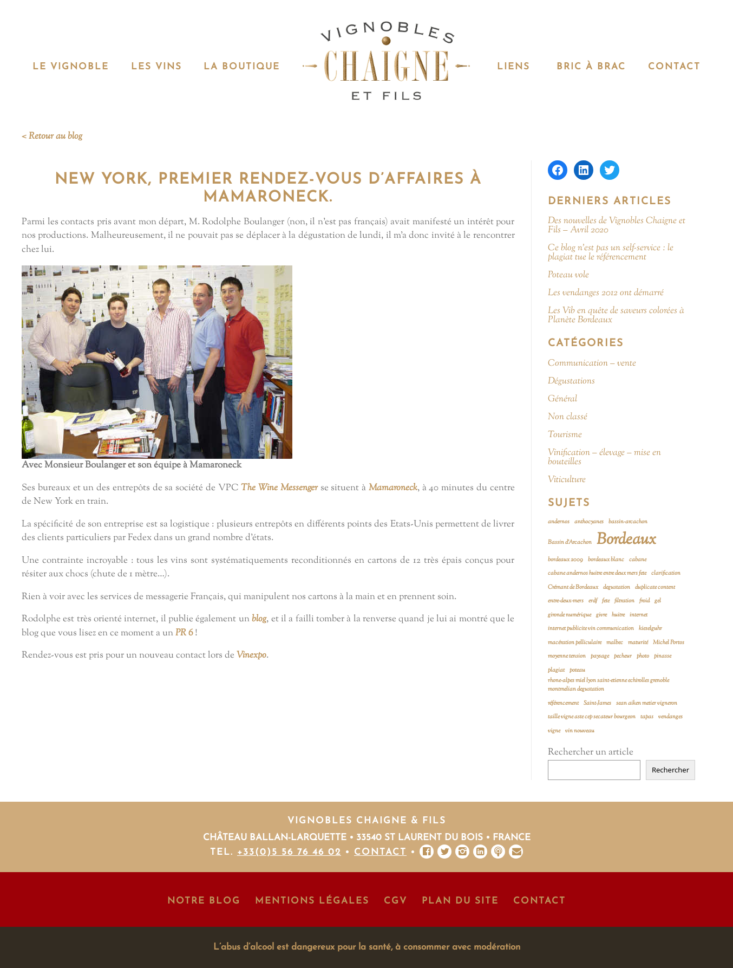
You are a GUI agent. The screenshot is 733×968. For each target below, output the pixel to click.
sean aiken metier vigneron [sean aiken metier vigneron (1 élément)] (646, 703)
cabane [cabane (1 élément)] (637, 560)
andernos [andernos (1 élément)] (559, 522)
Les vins (156, 67)
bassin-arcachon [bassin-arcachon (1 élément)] (627, 522)
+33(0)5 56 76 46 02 (289, 852)
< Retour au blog (52, 136)
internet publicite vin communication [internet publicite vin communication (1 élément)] (591, 629)
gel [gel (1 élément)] (658, 601)
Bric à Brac (591, 67)
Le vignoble (70, 67)
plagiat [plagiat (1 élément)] (556, 670)
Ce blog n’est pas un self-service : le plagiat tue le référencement (610, 253)
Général (562, 399)
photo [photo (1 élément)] (643, 656)
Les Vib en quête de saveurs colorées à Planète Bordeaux (616, 316)
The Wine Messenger (279, 488)
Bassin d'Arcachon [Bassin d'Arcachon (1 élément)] (570, 542)
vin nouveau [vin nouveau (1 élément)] (579, 731)
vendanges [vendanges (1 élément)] (670, 717)
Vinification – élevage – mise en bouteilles (604, 458)
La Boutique (242, 67)
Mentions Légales (312, 901)
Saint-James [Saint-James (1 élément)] (597, 703)
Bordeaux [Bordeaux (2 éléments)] (626, 540)
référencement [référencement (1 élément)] (563, 703)
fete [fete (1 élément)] (606, 601)
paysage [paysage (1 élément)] (600, 656)
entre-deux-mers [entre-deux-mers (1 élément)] (566, 601)
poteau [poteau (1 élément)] (577, 670)
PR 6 (184, 633)
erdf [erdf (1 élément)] (592, 601)
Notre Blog (203, 901)
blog (259, 619)
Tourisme (565, 435)
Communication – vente (592, 363)
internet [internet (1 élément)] (638, 615)
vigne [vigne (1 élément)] (554, 731)
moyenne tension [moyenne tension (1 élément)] (567, 656)
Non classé (567, 417)
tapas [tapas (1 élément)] (646, 717)
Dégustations (571, 381)
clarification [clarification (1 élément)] (665, 573)
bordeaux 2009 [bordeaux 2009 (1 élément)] (565, 560)
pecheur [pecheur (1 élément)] (623, 656)
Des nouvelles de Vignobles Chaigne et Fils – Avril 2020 (616, 226)
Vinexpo (251, 655)
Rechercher (670, 770)
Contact (674, 67)
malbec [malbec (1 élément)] (614, 643)
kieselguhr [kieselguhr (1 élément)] (650, 629)
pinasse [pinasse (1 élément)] (662, 656)
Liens (513, 67)
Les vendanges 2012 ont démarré (606, 293)
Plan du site (460, 901)
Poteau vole (568, 275)
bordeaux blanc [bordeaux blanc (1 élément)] (606, 560)
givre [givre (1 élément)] (601, 615)
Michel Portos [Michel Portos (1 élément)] (668, 643)
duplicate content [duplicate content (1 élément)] (655, 587)
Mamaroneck (393, 488)
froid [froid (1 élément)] (644, 601)
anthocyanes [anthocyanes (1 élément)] (589, 522)
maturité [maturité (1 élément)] (638, 643)
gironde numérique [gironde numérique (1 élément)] (569, 615)
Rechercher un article (590, 752)
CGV (395, 901)
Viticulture (567, 480)
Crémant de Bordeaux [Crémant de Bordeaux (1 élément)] (573, 587)
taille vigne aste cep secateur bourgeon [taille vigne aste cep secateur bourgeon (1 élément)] (592, 717)
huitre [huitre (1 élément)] (618, 615)
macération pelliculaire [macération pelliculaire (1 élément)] (574, 643)
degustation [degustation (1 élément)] (616, 587)
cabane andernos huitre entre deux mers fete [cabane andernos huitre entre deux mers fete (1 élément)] (597, 573)
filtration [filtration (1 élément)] (624, 601)
